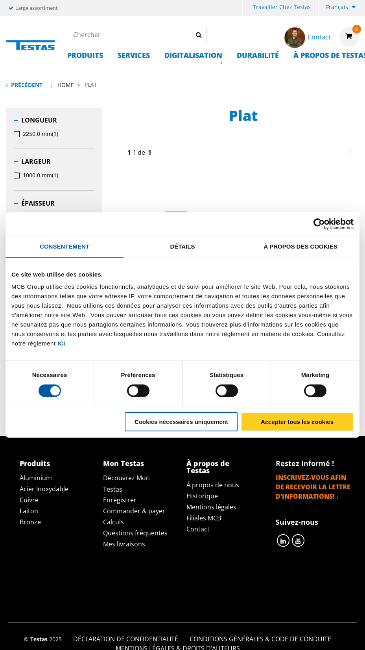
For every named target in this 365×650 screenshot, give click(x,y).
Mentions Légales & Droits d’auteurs (178, 593)
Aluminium (36, 478)
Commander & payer (134, 511)
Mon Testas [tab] (123, 463)
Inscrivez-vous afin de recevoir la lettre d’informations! (313, 487)
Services (134, 55)
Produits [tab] (35, 463)
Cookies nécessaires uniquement (181, 421)
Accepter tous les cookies (297, 421)
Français (337, 7)
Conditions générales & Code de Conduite (260, 583)
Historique (202, 496)
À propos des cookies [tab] (300, 246)
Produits (85, 55)
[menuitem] (243, 8)
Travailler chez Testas (282, 7)
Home (65, 85)
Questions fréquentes (135, 533)
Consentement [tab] (64, 246)
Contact (198, 529)
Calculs (113, 522)
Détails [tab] (182, 246)
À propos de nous (212, 485)
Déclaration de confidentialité (125, 583)
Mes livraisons (124, 544)
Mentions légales (211, 507)
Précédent (26, 85)
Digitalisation (193, 55)
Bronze (30, 522)
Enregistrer (119, 500)
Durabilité (258, 55)
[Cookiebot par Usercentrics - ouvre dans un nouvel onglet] (319, 224)
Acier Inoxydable (44, 489)
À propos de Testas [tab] (207, 467)
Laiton (29, 511)
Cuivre (29, 500)
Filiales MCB (203, 518)
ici (61, 343)
